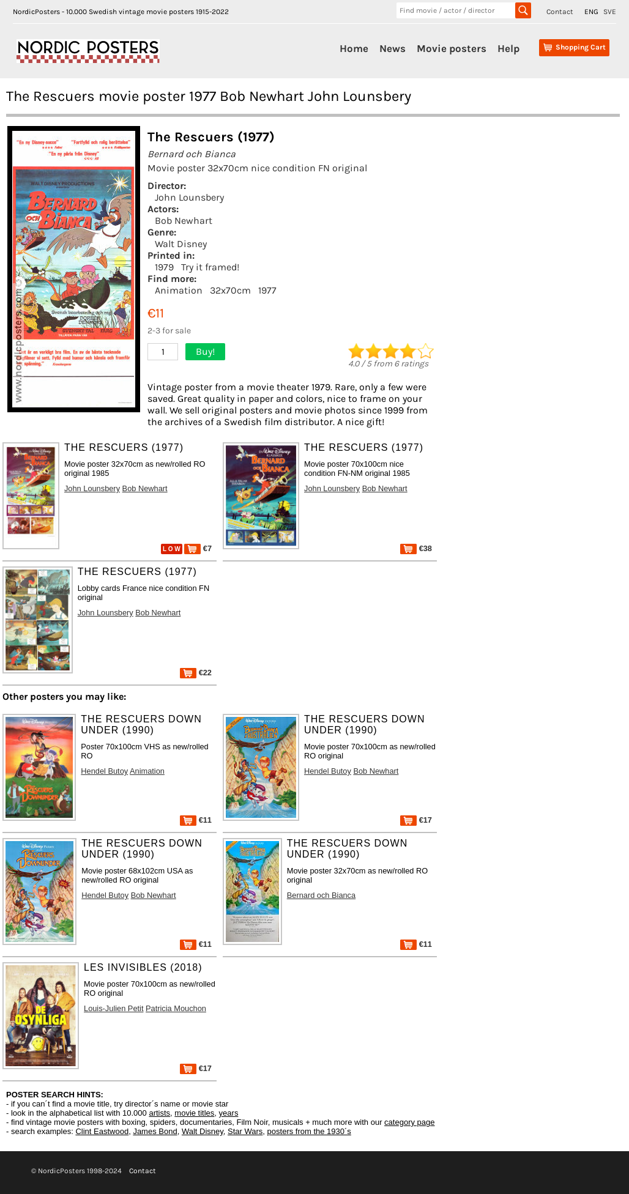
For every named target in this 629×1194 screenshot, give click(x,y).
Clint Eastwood (101, 1131)
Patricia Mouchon (176, 1008)
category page (409, 1122)
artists (159, 1113)
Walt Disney (181, 244)
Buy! (205, 351)
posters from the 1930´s (309, 1131)
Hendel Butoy (104, 771)
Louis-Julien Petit (113, 1008)
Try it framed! (210, 267)
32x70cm (230, 290)
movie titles (194, 1113)
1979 (164, 267)
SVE (609, 11)
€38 (416, 548)
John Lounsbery (189, 197)
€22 (196, 672)
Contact (559, 11)
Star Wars (245, 1131)
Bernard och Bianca (321, 895)
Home (354, 48)
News (392, 48)
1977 (267, 290)
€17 (416, 820)
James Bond (155, 1131)
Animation (179, 290)
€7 (198, 548)
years (229, 1113)
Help (508, 48)
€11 (196, 820)
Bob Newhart (183, 220)
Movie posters (451, 48)
